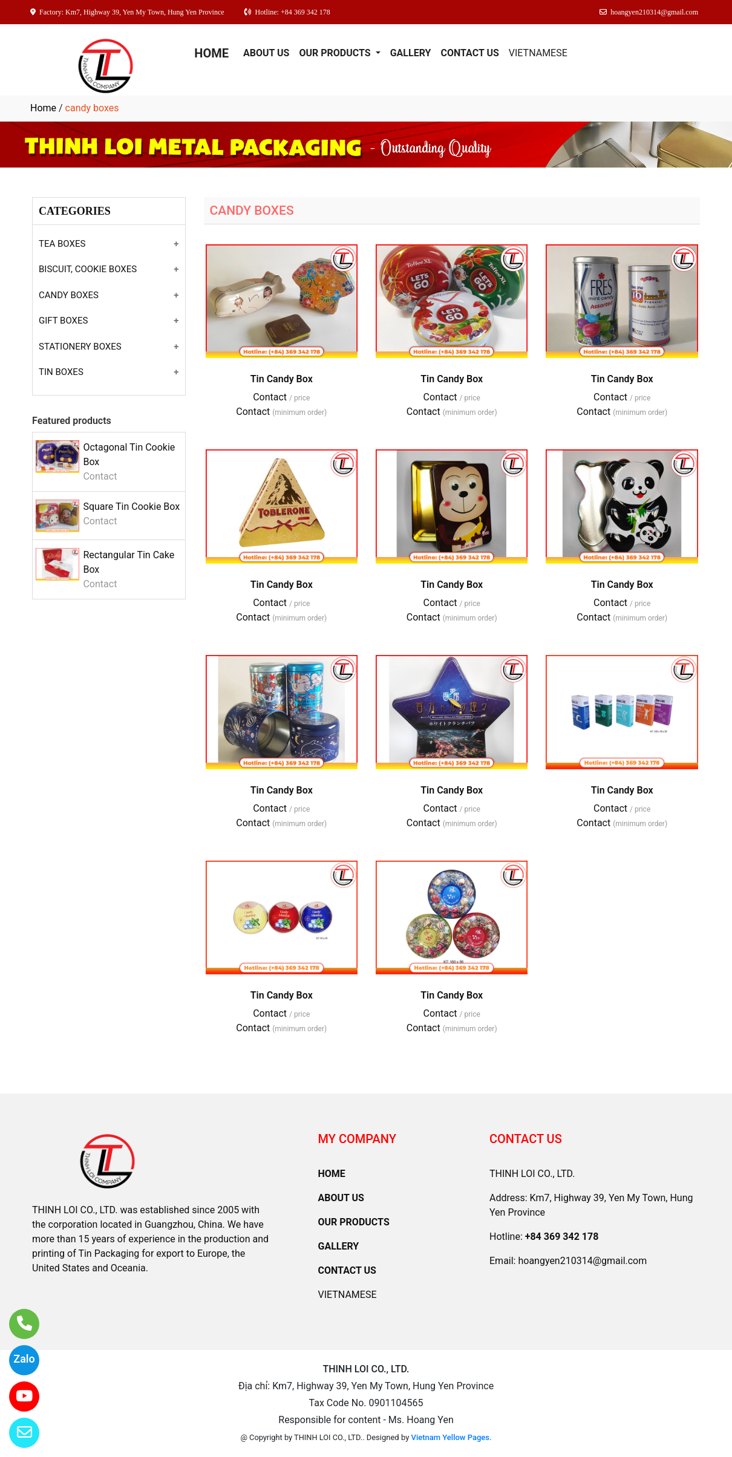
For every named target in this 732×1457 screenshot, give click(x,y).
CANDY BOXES (69, 295)
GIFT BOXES (63, 320)
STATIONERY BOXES (80, 346)
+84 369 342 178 (562, 1236)
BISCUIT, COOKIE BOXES (88, 269)
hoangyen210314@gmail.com (582, 1260)
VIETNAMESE (538, 53)
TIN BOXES (61, 372)
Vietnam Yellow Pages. (451, 1437)
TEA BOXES (62, 243)
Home (43, 108)
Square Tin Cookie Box (131, 506)
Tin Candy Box (281, 379)
